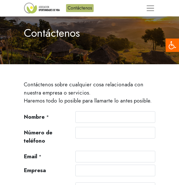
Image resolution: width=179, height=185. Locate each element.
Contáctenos (80, 8)
